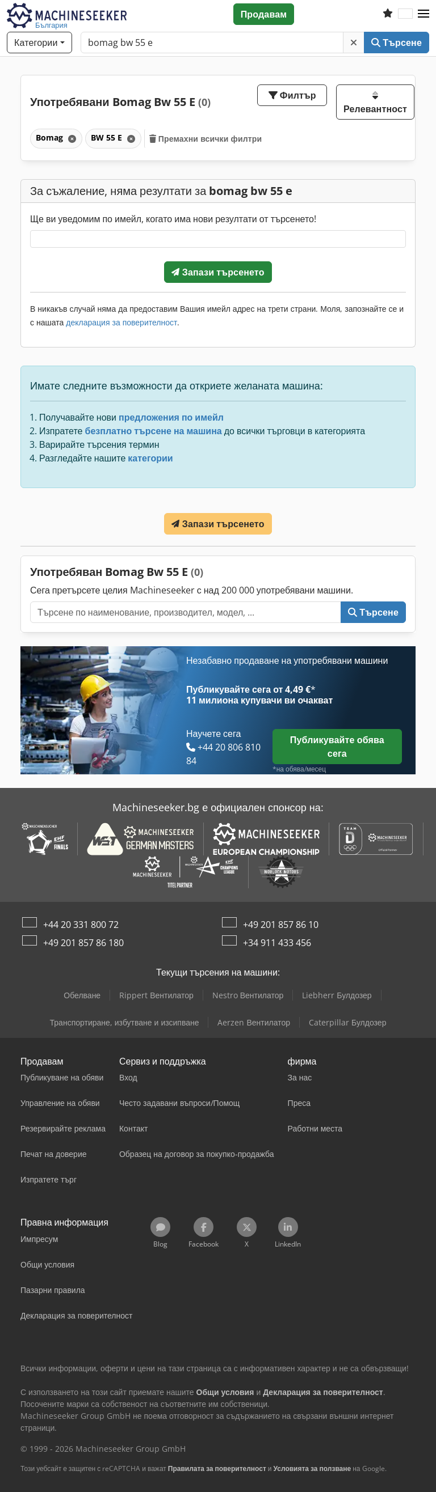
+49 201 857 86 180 (83, 942)
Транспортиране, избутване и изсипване (124, 1022)
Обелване (82, 995)
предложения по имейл (171, 417)
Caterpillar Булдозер (347, 1022)
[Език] (405, 14)
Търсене (396, 42)
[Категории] (39, 42)
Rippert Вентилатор (156, 995)
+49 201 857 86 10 (280, 924)
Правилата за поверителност (217, 1468)
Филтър (292, 95)
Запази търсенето (217, 272)
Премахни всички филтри (205, 138)
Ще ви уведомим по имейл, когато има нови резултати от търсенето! (173, 219)
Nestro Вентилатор (248, 995)
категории (150, 458)
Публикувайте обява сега (337, 747)
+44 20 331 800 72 (81, 924)
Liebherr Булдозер (336, 995)
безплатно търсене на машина (153, 431)
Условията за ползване (312, 1468)
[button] (423, 14)
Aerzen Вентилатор (253, 1022)
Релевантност (375, 103)
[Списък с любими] (388, 14)
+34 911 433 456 (277, 942)
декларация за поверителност (121, 322)
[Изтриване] (353, 42)
